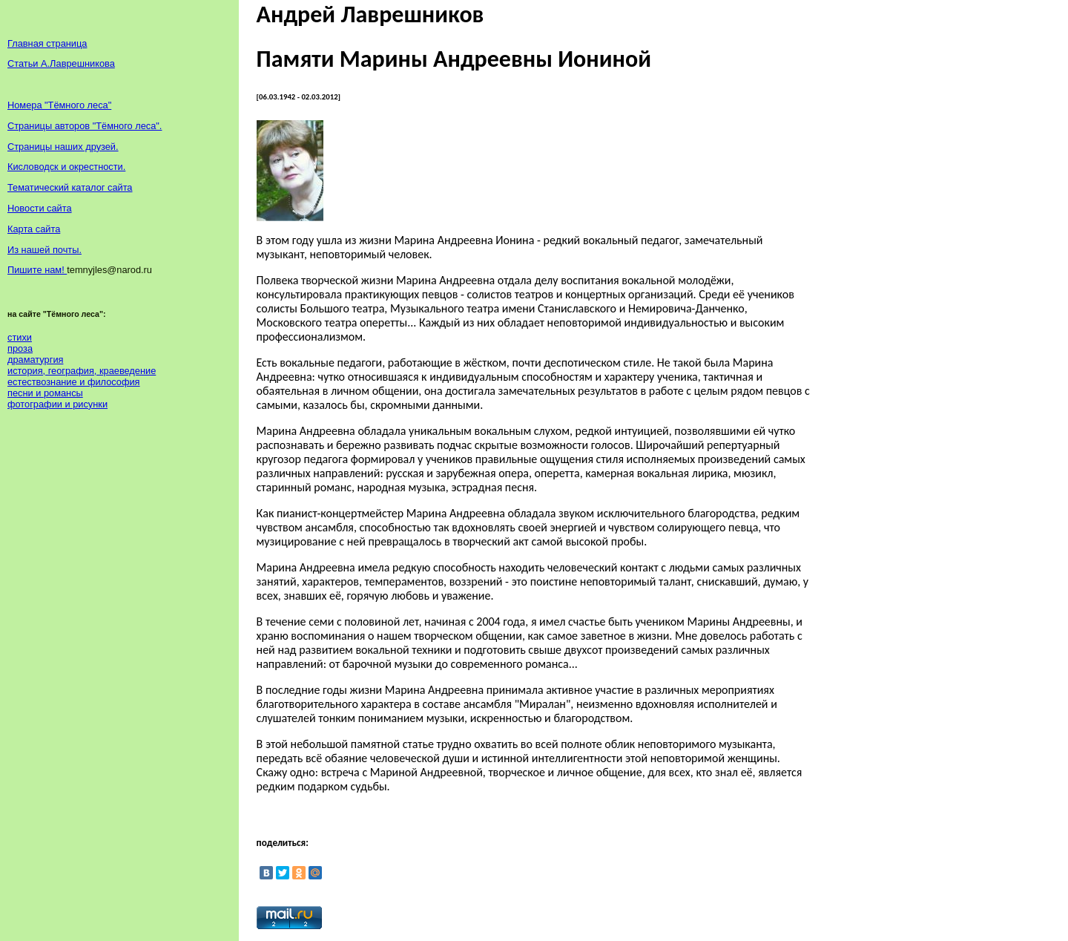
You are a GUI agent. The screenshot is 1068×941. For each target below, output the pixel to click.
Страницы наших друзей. (63, 146)
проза (20, 348)
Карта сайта (33, 229)
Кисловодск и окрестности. (66, 166)
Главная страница (47, 43)
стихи (19, 337)
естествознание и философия (73, 381)
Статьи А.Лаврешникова (61, 63)
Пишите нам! (37, 269)
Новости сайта (39, 208)
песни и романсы (45, 393)
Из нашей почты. (44, 249)
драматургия (35, 359)
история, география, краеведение (81, 370)
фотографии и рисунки (57, 404)
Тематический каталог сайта (70, 187)
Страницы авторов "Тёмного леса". (84, 125)
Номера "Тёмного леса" (59, 105)
